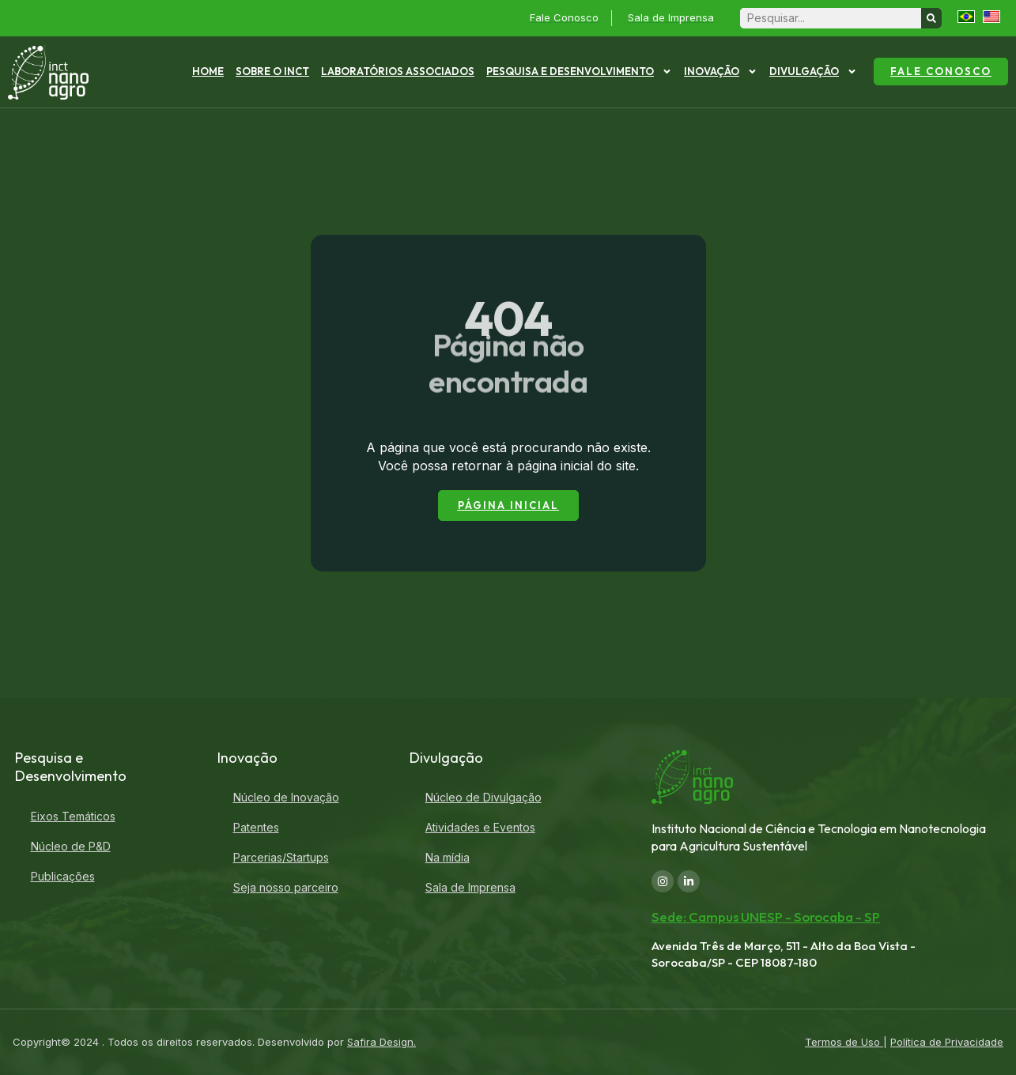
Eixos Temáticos (73, 816)
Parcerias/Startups (281, 857)
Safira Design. (381, 1041)
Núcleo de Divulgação (483, 797)
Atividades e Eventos (480, 827)
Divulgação (813, 71)
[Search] (931, 18)
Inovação (720, 71)
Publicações (63, 876)
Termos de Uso (844, 1041)
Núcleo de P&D (71, 846)
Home (208, 71)
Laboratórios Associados (397, 71)
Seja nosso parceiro (285, 887)
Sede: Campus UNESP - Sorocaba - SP (766, 916)
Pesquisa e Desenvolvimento (579, 71)
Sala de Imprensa (470, 887)
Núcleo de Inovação (286, 797)
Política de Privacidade (946, 1041)
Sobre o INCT (272, 71)
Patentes (256, 827)
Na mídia (447, 857)
